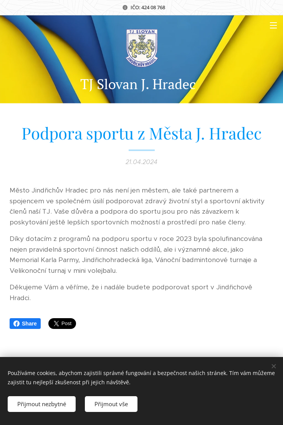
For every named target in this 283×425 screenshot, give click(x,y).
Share (25, 323)
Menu (273, 25)
